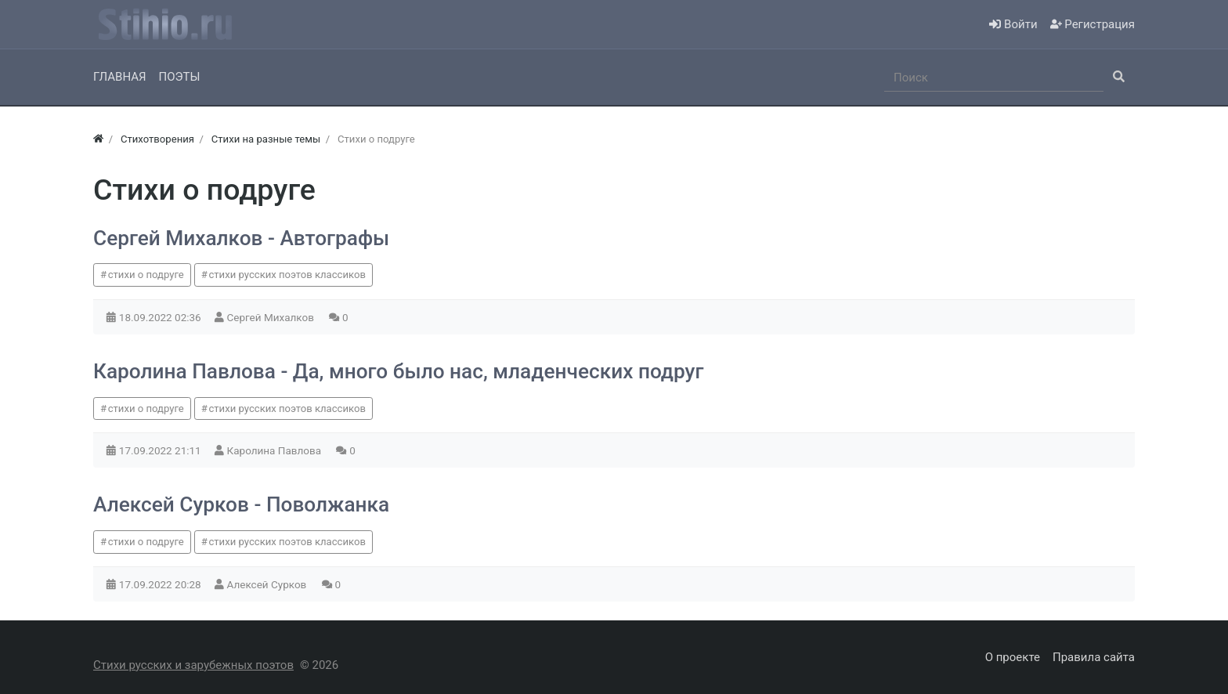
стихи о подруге (146, 274)
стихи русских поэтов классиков (286, 274)
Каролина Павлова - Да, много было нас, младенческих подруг (398, 371)
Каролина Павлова (275, 450)
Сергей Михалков (272, 317)
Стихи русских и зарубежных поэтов (193, 665)
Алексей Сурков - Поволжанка (241, 504)
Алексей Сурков (268, 584)
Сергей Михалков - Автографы (241, 238)
